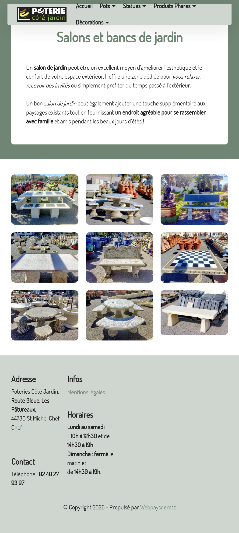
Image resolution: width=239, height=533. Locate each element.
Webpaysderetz (158, 507)
